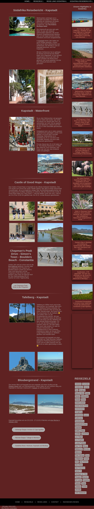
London (77, 433)
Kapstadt (41, 40)
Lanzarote (85, 433)
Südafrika (86, 480)
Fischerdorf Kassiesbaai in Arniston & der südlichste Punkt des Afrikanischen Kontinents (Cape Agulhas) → (82, 305)
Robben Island (13, 386)
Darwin (77, 396)
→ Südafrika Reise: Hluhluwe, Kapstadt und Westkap (30, 445)
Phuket (86, 458)
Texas (84, 483)
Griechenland (79, 409)
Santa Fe (78, 471)
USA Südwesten (80, 492)
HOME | (27, 1)
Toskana (78, 486)
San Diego (78, 465)
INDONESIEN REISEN (71, 502)
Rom (76, 461)
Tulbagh (34, 388)
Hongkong (78, 412)
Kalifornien (78, 418)
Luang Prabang (80, 443)
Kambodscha (79, 421)
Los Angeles (79, 440)
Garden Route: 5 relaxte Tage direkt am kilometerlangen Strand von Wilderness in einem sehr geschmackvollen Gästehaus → (82, 64)
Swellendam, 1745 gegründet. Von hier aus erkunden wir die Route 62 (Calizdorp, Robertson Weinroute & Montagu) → (82, 275)
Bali (76, 390)
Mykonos (78, 452)
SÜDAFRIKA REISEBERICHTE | (81, 1)
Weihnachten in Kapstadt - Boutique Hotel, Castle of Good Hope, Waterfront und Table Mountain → (82, 94)
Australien (86, 384)
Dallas (87, 393)
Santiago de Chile (81, 474)
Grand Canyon (80, 402)
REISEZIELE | (38, 1)
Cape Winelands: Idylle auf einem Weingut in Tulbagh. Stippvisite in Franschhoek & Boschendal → (82, 152)
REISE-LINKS (42, 502)
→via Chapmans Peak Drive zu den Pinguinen (20, 286)
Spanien (85, 477)
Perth (87, 455)
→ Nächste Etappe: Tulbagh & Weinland (26, 437)
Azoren (86, 387)
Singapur (78, 477)
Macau (85, 446)
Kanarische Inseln (81, 424)
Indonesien (79, 415)
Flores (83, 399)
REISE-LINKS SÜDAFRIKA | (56, 1)
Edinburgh (84, 396)
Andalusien (79, 387)
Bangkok (82, 390)
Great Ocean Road (81, 405)
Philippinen (79, 458)
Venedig (78, 489)
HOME (17, 502)
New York (78, 446)
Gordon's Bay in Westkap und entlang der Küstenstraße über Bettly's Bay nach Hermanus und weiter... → (82, 246)
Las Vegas (78, 437)
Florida (77, 399)
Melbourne (78, 449)
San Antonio (84, 461)
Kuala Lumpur (80, 430)
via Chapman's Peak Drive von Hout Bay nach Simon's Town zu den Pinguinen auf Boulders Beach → (82, 122)
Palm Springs (79, 455)
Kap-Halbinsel (12, 266)
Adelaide (78, 384)
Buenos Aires (79, 393)
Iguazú (86, 415)
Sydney (77, 483)
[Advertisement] (82, 341)
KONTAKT (55, 502)
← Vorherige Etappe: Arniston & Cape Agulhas (28, 429)
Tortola (84, 486)
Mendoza (87, 449)
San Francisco (80, 468)
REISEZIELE (28, 502)
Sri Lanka (78, 480)
